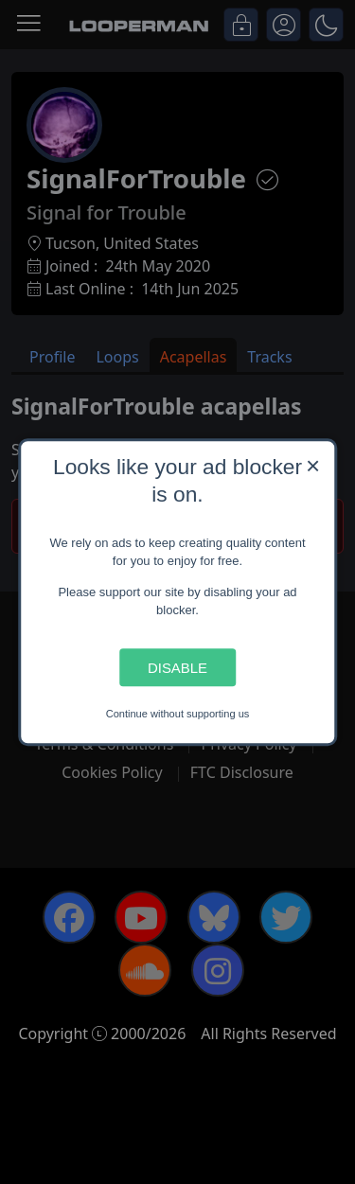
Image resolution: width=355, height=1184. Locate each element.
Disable (177, 668)
